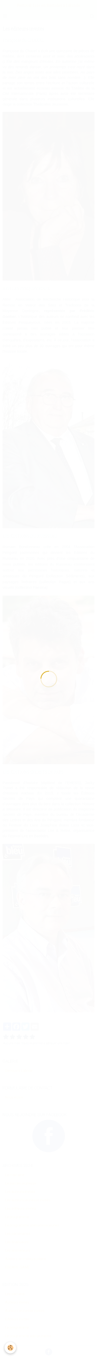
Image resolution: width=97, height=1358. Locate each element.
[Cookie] (10, 1347)
